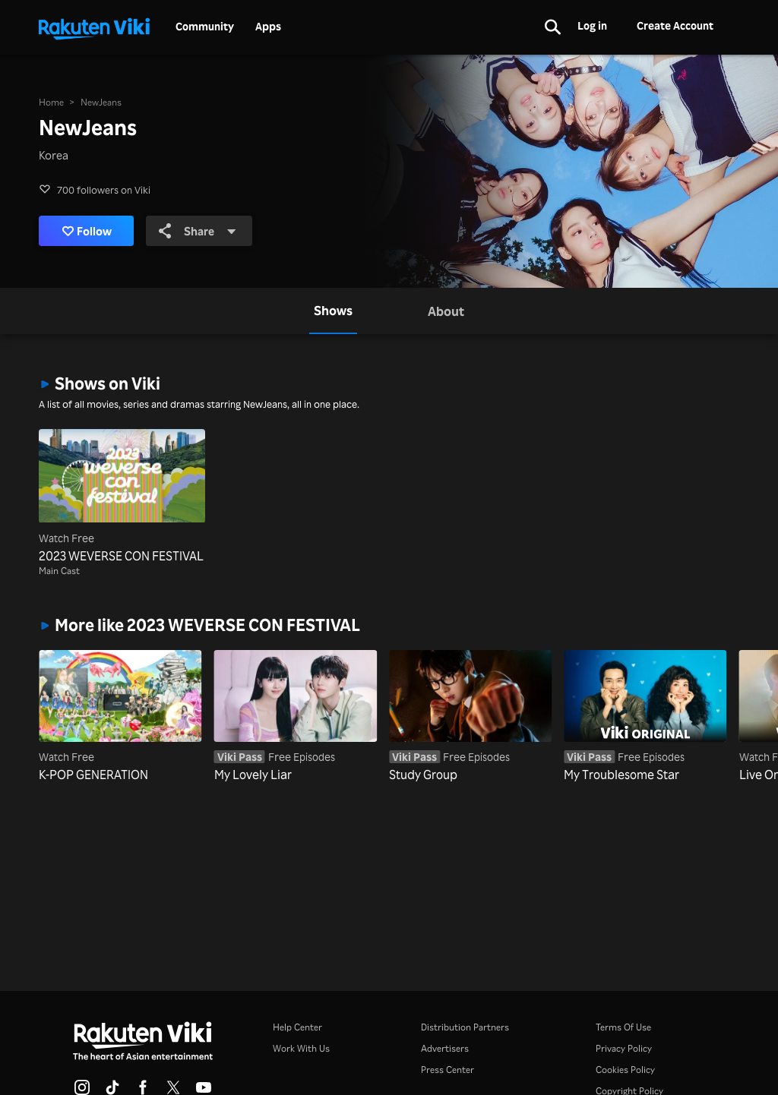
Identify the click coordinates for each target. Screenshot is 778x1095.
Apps (268, 27)
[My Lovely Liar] (295, 717)
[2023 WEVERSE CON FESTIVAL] (121, 496)
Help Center (297, 1027)
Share (197, 230)
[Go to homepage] (94, 27)
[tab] (333, 310)
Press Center (447, 1069)
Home (51, 102)
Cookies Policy (625, 1069)
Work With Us (301, 1048)
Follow (87, 230)
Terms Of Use (623, 1027)
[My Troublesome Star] (645, 717)
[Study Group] (470, 717)
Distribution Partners (465, 1027)
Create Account (675, 25)
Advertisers (445, 1048)
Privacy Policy (624, 1048)
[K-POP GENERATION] (120, 717)
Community (205, 27)
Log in (592, 25)
